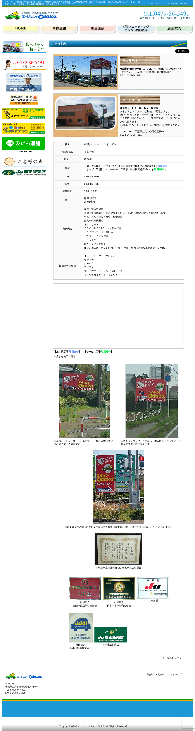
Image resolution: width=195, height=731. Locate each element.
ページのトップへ (171, 658)
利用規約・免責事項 (177, 3)
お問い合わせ (142, 15)
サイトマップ (154, 3)
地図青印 (162, 166)
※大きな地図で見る (64, 356)
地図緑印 (159, 169)
